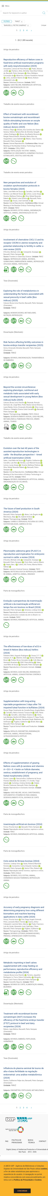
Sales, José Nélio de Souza (13, 191)
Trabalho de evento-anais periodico (17, 172)
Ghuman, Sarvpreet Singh (24, 719)
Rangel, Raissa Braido (11, 136)
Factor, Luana (8, 778)
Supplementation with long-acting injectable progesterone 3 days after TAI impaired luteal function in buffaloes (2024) (24, 704)
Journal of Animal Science (18, 569)
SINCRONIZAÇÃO (24, 358)
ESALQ (36, 414)
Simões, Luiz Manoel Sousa (13, 194)
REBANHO (31, 574)
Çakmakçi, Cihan (32, 926)
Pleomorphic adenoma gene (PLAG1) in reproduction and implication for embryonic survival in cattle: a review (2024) (23, 554)
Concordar (22, 1191)
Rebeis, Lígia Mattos (10, 1029)
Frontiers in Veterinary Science (20, 257)
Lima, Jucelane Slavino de (15, 78)
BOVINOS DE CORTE (31, 797)
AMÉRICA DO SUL (25, 524)
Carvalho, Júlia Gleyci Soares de (22, 715)
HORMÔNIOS (8, 1041)
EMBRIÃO (21, 1039)
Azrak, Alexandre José (17, 926)
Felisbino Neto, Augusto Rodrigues (15, 656)
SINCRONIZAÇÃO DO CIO (19, 87)
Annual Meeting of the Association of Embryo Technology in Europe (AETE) (23, 474)
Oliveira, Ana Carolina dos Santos (29, 130)
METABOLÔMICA (9, 419)
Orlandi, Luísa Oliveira (19, 198)
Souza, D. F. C (36, 656)
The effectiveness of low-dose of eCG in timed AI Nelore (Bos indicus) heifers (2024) (22, 649)
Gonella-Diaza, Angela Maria (34, 710)
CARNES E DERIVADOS (19, 522)
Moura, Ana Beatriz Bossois (29, 134)
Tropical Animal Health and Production (23, 726)
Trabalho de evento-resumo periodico (18, 104)
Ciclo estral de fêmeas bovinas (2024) (21, 861)
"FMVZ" (19, 21)
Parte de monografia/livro (14, 591)
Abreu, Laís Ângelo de (32, 514)
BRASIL (25, 482)
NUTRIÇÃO (7, 315)
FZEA (18, 148)
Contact (42, 1141)
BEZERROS (7, 987)
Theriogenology (14, 414)
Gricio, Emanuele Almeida (12, 348)
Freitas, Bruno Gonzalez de (20, 660)
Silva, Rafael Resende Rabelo (13, 467)
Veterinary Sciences (16, 82)
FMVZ (33, 82)
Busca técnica (31, 1141)
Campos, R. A (8, 658)
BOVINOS (14, 210)
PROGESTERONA (25, 734)
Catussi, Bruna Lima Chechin (13, 303)
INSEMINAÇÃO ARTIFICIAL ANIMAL (31, 479)
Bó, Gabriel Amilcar (25, 517)
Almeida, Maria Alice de (28, 136)
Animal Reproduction (16, 143)
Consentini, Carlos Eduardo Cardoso (25, 866)
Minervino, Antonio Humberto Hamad (29, 75)
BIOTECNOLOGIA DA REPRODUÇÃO (23, 572)
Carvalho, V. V (24, 781)
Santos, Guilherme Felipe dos (13, 1080)
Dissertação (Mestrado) (13, 332)
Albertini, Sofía (21, 658)
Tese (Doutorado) (10, 281)
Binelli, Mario (35, 722)
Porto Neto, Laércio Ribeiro (34, 562)
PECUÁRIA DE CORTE (35, 522)
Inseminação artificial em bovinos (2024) (22, 824)
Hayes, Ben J (10, 564)
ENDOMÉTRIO (23, 731)
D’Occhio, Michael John (11, 252)
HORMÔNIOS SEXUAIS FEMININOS (16, 878)
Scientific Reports (15, 982)
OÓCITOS (18, 156)
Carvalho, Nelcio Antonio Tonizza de (19, 713)
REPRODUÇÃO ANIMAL (19, 259)
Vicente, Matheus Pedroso (12, 196)
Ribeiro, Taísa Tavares (34, 139)
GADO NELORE (16, 85)
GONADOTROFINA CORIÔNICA (30, 674)
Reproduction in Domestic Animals (21, 667)
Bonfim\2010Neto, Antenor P (23, 717)
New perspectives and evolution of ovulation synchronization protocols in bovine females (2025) (21, 185)
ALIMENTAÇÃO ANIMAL (34, 984)
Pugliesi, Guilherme (33, 460)
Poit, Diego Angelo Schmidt (31, 919)
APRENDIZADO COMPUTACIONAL (23, 936)
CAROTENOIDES (34, 793)
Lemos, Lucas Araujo (33, 194)
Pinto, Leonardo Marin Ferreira (14, 922)
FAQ (6, 1141)
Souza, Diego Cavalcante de (13, 710)
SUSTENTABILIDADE (10, 524)
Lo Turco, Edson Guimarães (21, 977)
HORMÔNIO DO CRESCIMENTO (14, 153)
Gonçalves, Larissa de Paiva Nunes (16, 69)
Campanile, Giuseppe (31, 252)
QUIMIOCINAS (8, 261)
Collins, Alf (22, 564)
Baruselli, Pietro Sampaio (15, 73)
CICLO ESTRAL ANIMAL (26, 875)
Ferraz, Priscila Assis (10, 827)
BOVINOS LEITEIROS (18, 933)
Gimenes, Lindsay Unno (33, 610)
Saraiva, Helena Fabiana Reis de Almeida (18, 132)
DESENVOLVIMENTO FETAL (13, 797)
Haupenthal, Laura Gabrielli (13, 139)
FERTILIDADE (23, 264)
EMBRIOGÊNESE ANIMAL (24, 261)
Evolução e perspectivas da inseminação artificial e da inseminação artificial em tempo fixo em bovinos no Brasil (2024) (22, 604)
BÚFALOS (14, 731)
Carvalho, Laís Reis (33, 191)
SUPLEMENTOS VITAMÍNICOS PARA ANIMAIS (20, 795)
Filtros (7, 21)
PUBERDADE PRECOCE (25, 419)
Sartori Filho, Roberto (32, 868)
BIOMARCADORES (17, 313)
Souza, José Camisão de (22, 201)
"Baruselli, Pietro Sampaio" (16, 25)
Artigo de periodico (11, 49)
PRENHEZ (7, 936)
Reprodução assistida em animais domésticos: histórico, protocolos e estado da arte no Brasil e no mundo (23, 614)
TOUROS (13, 421)
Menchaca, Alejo (9, 517)
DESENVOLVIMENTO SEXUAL (21, 416)
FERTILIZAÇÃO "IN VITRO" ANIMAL (23, 151)
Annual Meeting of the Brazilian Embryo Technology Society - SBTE (23, 146)
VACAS (24, 793)
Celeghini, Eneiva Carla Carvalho (22, 409)
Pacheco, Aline (17, 71)
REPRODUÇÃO (17, 315)
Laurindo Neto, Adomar (20, 924)
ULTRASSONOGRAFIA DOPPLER (15, 736)
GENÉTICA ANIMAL (20, 574)
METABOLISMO (30, 313)
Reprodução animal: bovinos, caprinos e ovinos (26, 829)
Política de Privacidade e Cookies (28, 1180)
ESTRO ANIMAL (24, 210)
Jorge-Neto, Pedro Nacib (22, 405)
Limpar (43, 25)
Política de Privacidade (17, 1141)
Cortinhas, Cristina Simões (21, 783)
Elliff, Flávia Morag (27, 662)
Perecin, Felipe (8, 130)
